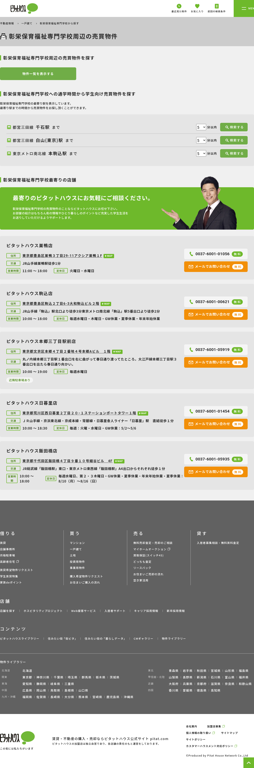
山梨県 (174, 677)
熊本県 (83, 697)
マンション (77, 543)
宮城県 (216, 670)
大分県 (69, 697)
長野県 (188, 677)
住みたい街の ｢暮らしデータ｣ (105, 638)
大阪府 (174, 684)
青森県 (174, 670)
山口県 (83, 690)
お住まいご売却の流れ (148, 574)
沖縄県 (129, 697)
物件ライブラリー (174, 638)
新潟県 (202, 677)
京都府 (202, 684)
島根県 (69, 690)
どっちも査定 (142, 562)
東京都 (27, 677)
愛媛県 (188, 690)
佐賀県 (41, 697)
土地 (73, 555)
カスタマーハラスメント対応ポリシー (209, 746)
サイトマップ (229, 733)
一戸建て (27, 23)
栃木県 (100, 677)
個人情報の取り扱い (198, 733)
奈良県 (230, 684)
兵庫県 (188, 684)
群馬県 (86, 677)
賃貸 (3, 543)
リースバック (142, 568)
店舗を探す (7, 611)
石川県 (216, 677)
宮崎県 (97, 697)
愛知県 (27, 684)
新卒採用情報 (176, 611)
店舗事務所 (7, 549)
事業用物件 (77, 568)
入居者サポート (115, 611)
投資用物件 (77, 562)
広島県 (27, 690)
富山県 (230, 677)
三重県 (69, 684)
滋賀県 (216, 684)
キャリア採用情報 (146, 611)
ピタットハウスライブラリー (19, 638)
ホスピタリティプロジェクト (43, 611)
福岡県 (27, 697)
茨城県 (114, 677)
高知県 (216, 690)
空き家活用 (141, 580)
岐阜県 (55, 684)
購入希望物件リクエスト (86, 576)
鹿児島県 (113, 697)
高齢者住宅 (7, 562)
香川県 (174, 690)
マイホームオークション (150, 549)
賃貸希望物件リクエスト (16, 570)
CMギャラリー (143, 638)
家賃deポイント (11, 582)
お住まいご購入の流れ (85, 582)
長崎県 (55, 697)
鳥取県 (55, 690)
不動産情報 (7, 23)
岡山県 (41, 690)
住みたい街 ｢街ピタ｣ (62, 638)
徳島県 (202, 690)
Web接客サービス (83, 611)
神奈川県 (43, 677)
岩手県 (188, 670)
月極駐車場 (7, 555)
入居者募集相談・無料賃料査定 (218, 543)
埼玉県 (72, 677)
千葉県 (59, 677)
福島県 (243, 670)
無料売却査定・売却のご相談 (153, 543)
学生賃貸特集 (9, 576)
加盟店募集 (214, 726)
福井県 (243, 677)
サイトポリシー (196, 739)
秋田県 (202, 670)
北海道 (27, 670)
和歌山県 (245, 684)
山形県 (230, 670)
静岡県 (41, 684)
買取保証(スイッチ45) (148, 555)
